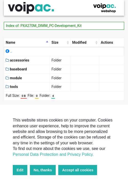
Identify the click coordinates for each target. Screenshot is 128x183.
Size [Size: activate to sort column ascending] (55, 42)
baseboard (16, 69)
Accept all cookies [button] (77, 170)
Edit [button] (20, 170)
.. (9, 51)
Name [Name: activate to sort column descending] (10, 42)
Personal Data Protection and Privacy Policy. (53, 154)
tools (12, 87)
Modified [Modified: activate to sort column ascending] (79, 42)
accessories (17, 60)
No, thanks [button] (43, 170)
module (14, 78)
